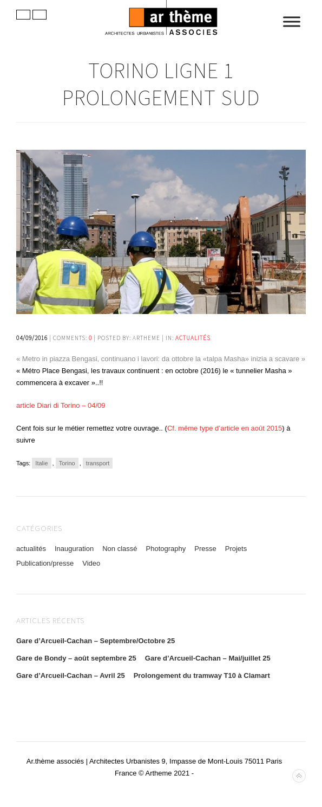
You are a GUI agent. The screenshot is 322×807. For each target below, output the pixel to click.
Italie (41, 463)
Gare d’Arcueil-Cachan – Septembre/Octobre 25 (95, 641)
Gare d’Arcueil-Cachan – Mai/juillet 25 (208, 658)
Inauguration (74, 549)
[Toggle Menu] (291, 21)
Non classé (119, 549)
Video (91, 563)
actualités (193, 338)
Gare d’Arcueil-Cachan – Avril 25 (70, 675)
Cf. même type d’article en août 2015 (224, 428)
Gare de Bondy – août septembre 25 (76, 658)
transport (97, 463)
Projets (236, 549)
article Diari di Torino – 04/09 (61, 405)
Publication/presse (45, 563)
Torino (67, 463)
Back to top (299, 776)
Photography (166, 549)
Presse (205, 549)
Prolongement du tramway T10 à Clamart (202, 675)
